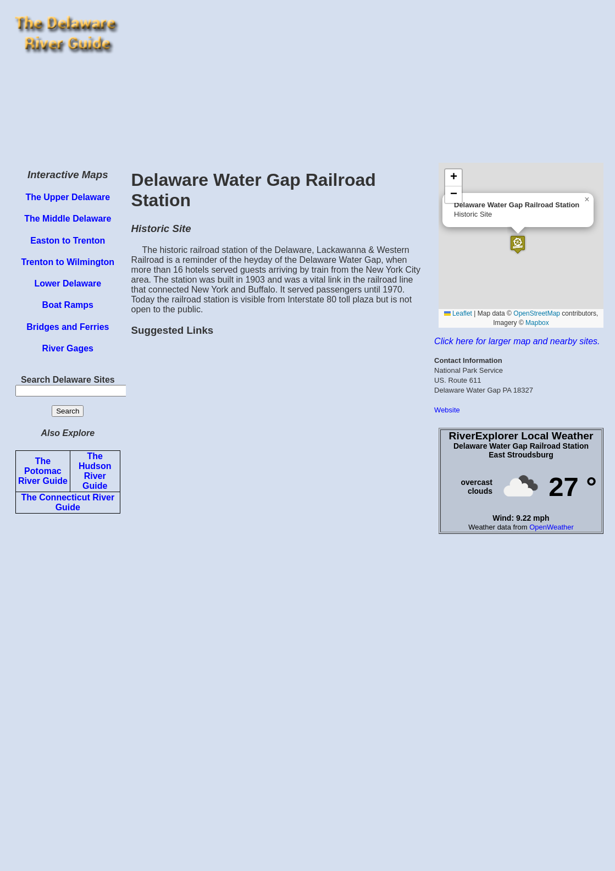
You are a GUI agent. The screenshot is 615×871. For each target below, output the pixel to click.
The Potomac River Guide (43, 471)
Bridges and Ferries (67, 327)
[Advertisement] (368, 81)
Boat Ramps (67, 305)
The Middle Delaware (67, 218)
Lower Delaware (67, 283)
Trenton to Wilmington (67, 262)
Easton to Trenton (67, 240)
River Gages (67, 348)
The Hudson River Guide (95, 470)
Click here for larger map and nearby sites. (517, 341)
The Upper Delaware (67, 197)
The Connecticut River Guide (67, 502)
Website (447, 410)
